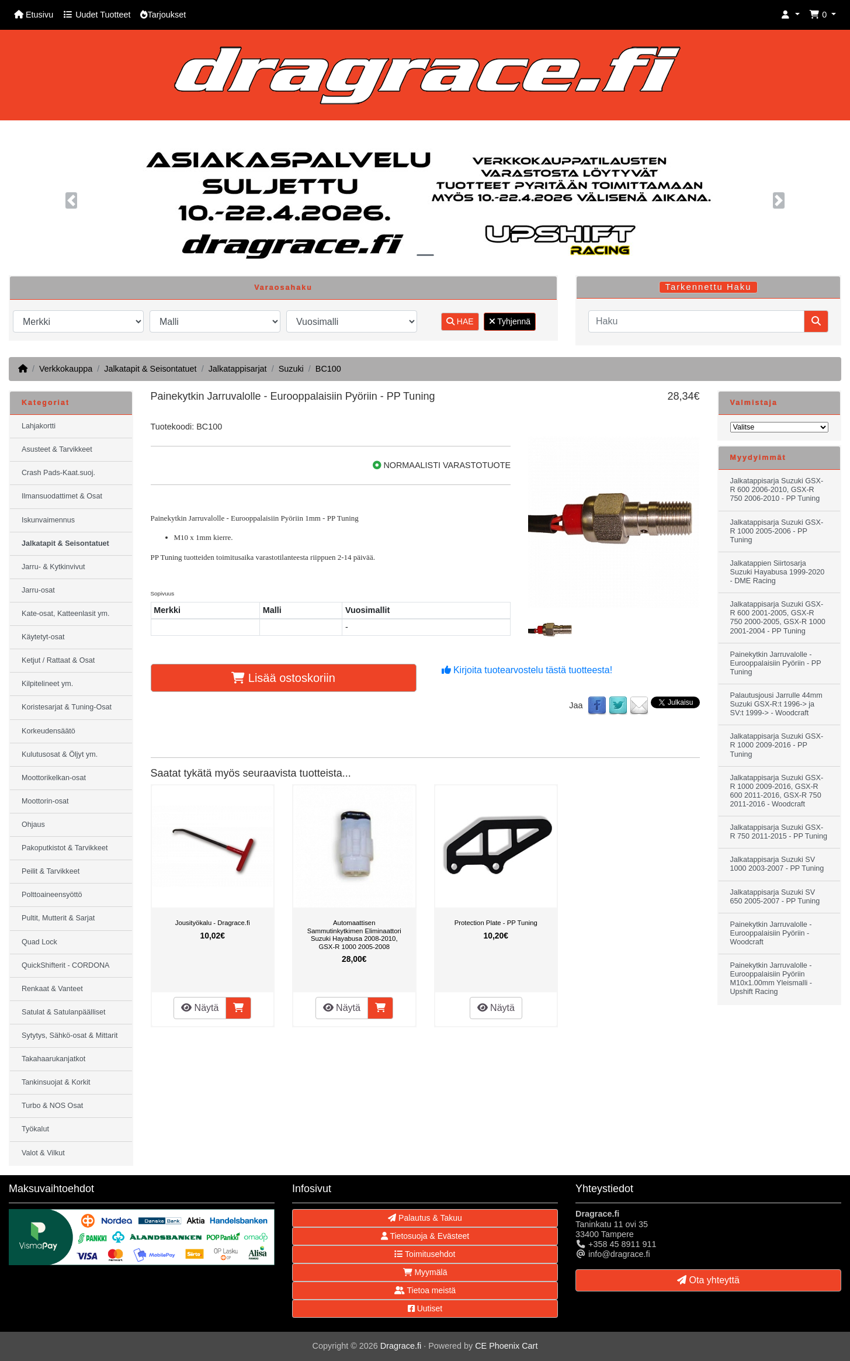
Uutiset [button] (425, 1308)
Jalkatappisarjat (238, 368)
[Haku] (696, 321)
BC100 (328, 368)
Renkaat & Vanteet (52, 989)
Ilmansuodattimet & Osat (62, 496)
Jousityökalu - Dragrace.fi (212, 922)
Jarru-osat (38, 590)
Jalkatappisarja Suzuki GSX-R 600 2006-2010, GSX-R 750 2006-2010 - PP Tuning (777, 490)
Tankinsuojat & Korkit (56, 1082)
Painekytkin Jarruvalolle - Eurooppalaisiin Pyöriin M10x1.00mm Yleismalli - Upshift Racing (771, 978)
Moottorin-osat (45, 801)
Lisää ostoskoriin (283, 677)
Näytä (199, 1008)
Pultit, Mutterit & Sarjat (58, 918)
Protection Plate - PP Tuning (496, 922)
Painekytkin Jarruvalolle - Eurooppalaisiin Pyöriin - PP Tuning (775, 663)
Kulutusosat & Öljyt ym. (60, 754)
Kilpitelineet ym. (47, 684)
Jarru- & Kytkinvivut (53, 567)
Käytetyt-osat (43, 637)
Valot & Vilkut (43, 1153)
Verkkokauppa (65, 368)
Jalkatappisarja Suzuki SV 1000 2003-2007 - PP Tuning (777, 864)
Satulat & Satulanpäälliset (64, 1012)
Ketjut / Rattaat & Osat (58, 660)
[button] (790, 15)
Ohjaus (33, 824)
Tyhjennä (509, 321)
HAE (460, 321)
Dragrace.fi (400, 1345)
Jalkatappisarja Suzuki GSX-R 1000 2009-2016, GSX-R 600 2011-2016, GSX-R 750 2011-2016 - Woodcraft (777, 791)
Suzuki (291, 368)
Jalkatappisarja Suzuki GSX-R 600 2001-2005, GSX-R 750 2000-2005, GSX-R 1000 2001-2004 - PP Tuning (777, 617)
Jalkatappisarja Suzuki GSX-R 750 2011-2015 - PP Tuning (778, 831)
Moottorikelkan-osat (54, 778)
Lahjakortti (38, 426)
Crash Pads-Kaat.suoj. (58, 473)
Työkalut (35, 1129)
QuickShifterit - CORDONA (65, 965)
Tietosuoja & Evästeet (425, 1236)
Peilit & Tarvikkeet (50, 871)
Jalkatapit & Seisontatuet (150, 368)
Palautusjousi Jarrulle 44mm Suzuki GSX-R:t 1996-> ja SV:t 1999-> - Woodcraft (776, 704)
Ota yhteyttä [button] (708, 1280)
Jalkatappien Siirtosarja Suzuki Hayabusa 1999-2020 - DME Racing (777, 572)
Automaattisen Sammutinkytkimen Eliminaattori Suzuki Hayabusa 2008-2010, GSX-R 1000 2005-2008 (354, 934)
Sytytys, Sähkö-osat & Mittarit (69, 1035)
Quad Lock (39, 942)
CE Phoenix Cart (506, 1345)
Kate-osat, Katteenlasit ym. (66, 613)
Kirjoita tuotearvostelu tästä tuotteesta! (527, 670)
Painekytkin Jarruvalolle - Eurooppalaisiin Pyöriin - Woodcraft (771, 933)
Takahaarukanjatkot (53, 1059)
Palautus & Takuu (425, 1218)
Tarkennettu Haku (708, 287)
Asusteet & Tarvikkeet (57, 449)
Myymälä (425, 1272)
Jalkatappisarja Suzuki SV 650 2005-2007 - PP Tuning (775, 896)
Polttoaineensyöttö (52, 895)
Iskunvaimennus (48, 520)
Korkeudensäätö (48, 731)
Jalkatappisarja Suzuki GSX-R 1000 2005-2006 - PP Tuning (777, 531)
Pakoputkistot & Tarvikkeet (64, 848)
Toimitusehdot (424, 1254)
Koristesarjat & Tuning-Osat (67, 707)
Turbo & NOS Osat (52, 1106)
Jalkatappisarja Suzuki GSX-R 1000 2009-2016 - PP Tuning (777, 745)
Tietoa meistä (425, 1290)
